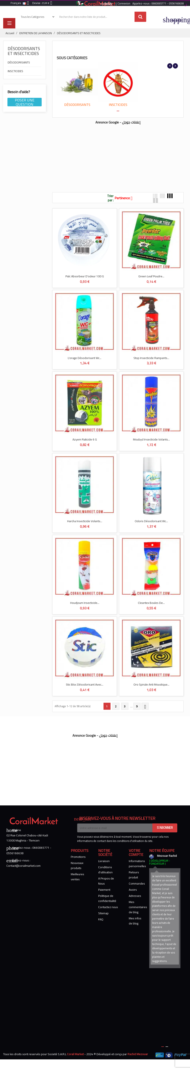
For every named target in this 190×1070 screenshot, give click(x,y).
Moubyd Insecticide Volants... (151, 439)
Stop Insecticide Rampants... (151, 358)
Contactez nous (108, 907)
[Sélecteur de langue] (21, 3)
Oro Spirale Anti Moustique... (151, 684)
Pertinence (125, 198)
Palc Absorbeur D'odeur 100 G (84, 276)
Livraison (104, 861)
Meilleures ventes (77, 876)
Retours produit (134, 874)
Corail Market (75, 1054)
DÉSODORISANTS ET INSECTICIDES (24, 51)
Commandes (137, 883)
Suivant (145, 707)
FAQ (100, 919)
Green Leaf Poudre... (151, 276)
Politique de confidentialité (107, 898)
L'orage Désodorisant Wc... (84, 358)
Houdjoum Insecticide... (84, 603)
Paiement (104, 889)
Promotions (78, 857)
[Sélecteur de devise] (48, 3)
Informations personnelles (137, 863)
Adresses (135, 896)
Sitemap (103, 913)
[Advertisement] (109, 156)
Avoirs (133, 889)
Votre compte (136, 852)
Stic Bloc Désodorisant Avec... (84, 684)
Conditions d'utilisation (105, 869)
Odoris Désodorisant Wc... (151, 521)
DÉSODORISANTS (19, 62)
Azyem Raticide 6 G (84, 439)
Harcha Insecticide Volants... (84, 521)
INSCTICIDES (15, 71)
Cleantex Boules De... (151, 603)
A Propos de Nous (106, 881)
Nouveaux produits (77, 865)
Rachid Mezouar (138, 1054)
